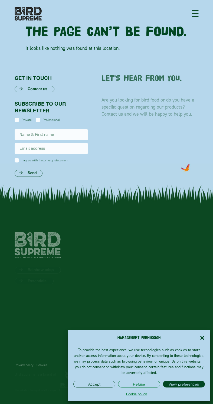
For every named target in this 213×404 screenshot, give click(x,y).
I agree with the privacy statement (45, 160)
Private (27, 120)
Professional (51, 120)
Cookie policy (136, 394)
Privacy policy (24, 365)
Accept (94, 384)
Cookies (42, 365)
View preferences (184, 384)
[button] (202, 338)
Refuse (139, 384)
